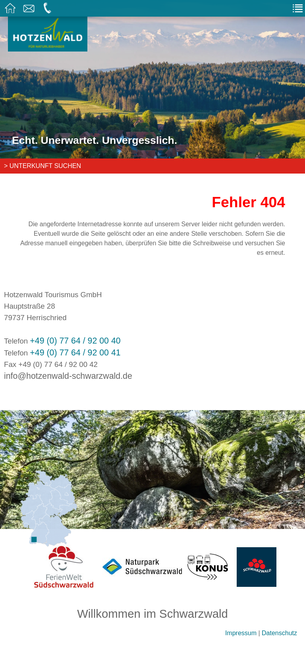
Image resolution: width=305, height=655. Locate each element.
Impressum (241, 633)
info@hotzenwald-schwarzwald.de (68, 376)
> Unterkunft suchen (42, 165)
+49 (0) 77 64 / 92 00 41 (75, 352)
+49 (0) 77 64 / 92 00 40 (75, 341)
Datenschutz (279, 633)
